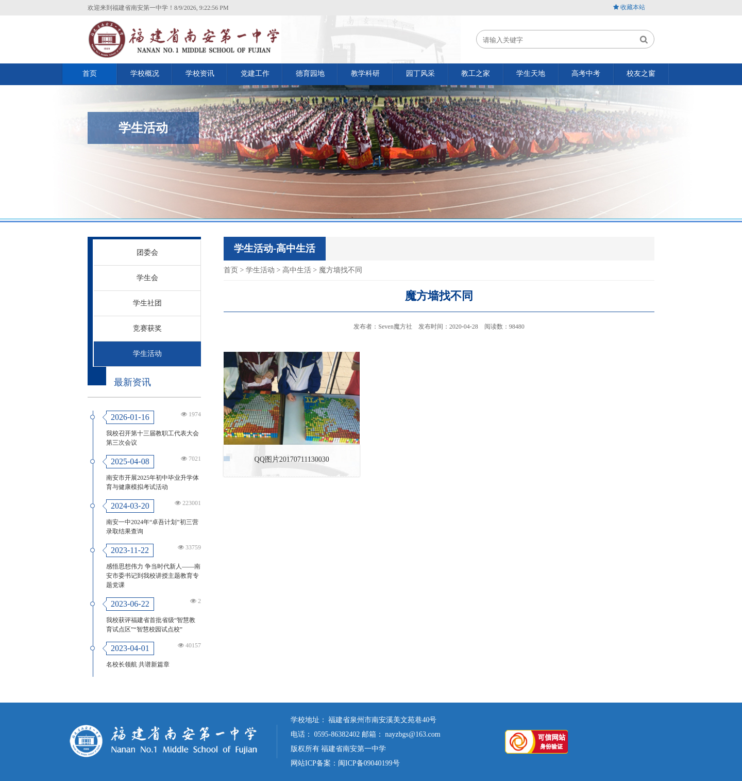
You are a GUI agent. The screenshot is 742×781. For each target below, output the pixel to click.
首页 (231, 270)
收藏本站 (632, 7)
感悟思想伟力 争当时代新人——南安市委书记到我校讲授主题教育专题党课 (153, 576)
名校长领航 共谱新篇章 (138, 664)
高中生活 (296, 270)
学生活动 (147, 353)
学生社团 (147, 303)
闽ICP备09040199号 (369, 763)
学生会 (147, 278)
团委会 (147, 252)
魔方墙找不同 (340, 270)
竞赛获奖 (147, 328)
